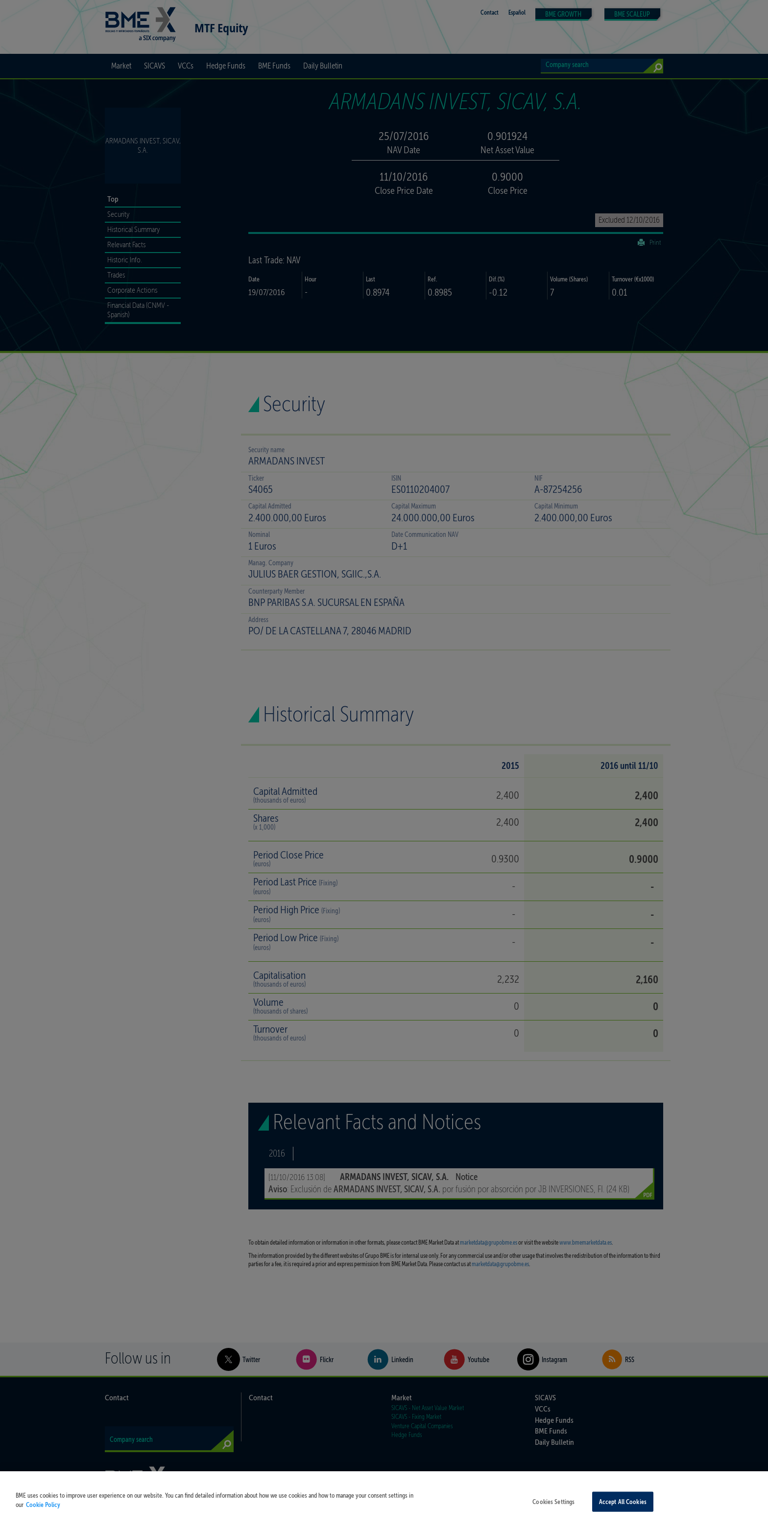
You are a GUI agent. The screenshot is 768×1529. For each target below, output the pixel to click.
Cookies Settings (553, 1507)
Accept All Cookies (623, 1507)
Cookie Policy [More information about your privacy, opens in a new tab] (43, 1511)
